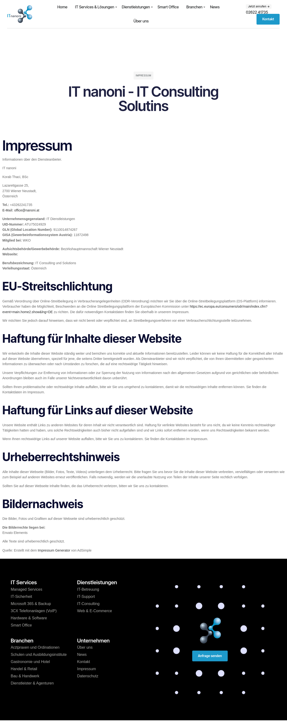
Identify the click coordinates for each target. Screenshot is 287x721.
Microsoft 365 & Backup (31, 604)
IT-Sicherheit (21, 597)
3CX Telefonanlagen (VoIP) (34, 611)
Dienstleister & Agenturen (32, 683)
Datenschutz (87, 676)
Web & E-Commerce (94, 611)
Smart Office (168, 7)
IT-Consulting (88, 604)
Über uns (141, 21)
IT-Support (86, 597)
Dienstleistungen (136, 7)
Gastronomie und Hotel (30, 662)
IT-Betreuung (88, 589)
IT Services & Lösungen (94, 7)
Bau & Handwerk (25, 676)
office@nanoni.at (26, 210)
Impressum (86, 669)
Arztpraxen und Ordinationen (35, 647)
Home (62, 7)
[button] (258, 6)
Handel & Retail (24, 669)
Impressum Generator (54, 550)
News (215, 7)
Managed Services (26, 589)
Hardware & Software (29, 618)
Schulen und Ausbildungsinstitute (39, 655)
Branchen (194, 7)
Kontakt (83, 662)
